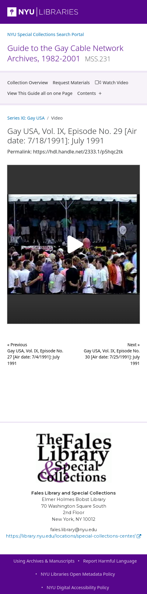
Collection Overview (27, 82)
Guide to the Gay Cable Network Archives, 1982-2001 (65, 53)
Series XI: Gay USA (26, 118)
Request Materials (71, 82)
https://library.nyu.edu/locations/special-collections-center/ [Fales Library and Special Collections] (73, 536)
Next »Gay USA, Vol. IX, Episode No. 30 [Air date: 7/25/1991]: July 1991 (112, 354)
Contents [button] (90, 93)
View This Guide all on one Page (39, 93)
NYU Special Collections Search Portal (45, 34)
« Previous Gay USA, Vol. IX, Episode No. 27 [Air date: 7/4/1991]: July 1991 (35, 354)
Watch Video (111, 82)
